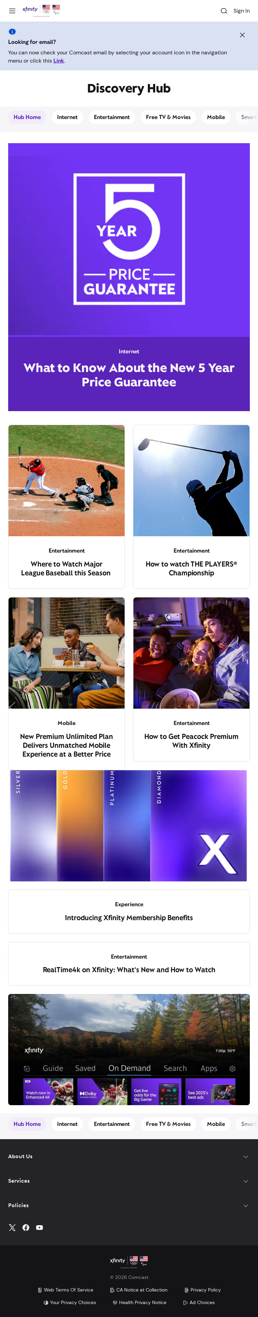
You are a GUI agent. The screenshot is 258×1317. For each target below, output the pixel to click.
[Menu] (12, 11)
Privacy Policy (202, 1290)
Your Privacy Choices (69, 1302)
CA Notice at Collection (138, 1290)
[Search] (224, 11)
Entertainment (112, 117)
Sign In (241, 10)
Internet (67, 117)
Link (58, 60)
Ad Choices (199, 1302)
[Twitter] (12, 1227)
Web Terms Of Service (65, 1290)
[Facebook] (26, 1227)
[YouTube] (39, 1227)
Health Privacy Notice (139, 1302)
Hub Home (27, 117)
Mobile (216, 117)
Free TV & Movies (168, 117)
